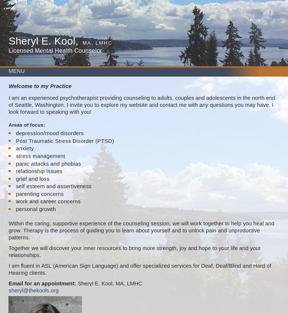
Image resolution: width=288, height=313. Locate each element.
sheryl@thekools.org (33, 290)
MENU (16, 71)
